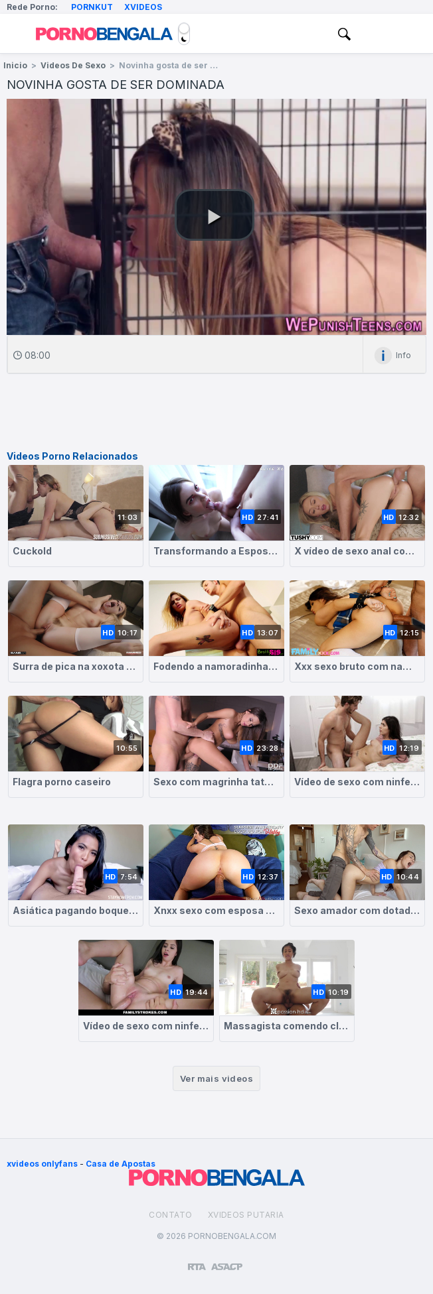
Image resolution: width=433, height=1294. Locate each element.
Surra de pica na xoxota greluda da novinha (76, 666)
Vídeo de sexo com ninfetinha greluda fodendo (146, 1025)
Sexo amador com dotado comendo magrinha (357, 910)
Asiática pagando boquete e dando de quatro (76, 910)
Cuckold (32, 550)
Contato (170, 1215)
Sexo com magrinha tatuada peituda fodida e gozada (216, 781)
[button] (214, 215)
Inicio (15, 65)
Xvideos (143, 7)
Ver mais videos (216, 1078)
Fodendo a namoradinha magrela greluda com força (216, 666)
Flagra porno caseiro (62, 781)
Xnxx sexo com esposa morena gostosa (216, 910)
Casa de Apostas (120, 1164)
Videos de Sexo (73, 65)
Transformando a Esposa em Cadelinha (216, 550)
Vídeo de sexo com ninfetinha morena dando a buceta (357, 781)
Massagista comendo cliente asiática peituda (287, 1025)
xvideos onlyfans (42, 1164)
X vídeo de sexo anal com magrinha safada (357, 550)
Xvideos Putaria (246, 1215)
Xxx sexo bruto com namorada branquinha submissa (357, 666)
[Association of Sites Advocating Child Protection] (227, 1261)
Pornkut (92, 7)
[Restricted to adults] (197, 1261)
